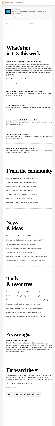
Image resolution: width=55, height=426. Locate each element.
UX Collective (16, 9)
